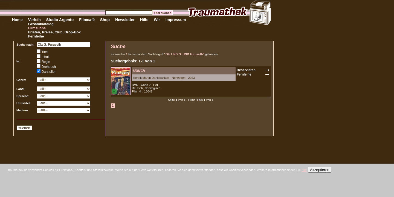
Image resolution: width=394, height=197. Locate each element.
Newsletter (125, 20)
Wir (157, 20)
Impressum (176, 20)
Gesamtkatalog (41, 24)
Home (17, 20)
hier (304, 170)
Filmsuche (37, 28)
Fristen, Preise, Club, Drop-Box (54, 32)
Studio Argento (60, 20)
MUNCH (139, 71)
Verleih (34, 20)
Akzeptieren (319, 170)
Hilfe (144, 20)
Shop (105, 20)
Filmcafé (87, 20)
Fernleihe (36, 36)
